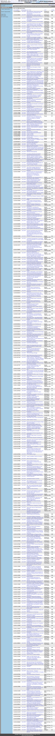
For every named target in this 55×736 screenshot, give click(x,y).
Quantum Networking (31, 143)
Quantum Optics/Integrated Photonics (35, 126)
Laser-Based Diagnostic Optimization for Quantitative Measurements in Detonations (35, 311)
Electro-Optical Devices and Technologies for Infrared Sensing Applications (34, 462)
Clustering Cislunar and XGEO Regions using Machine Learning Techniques (35, 601)
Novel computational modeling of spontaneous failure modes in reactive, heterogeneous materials (35, 408)
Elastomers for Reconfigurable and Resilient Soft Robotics (34, 217)
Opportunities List (5, 7)
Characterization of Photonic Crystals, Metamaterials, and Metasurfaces (35, 700)
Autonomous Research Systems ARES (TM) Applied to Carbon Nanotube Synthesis (35, 194)
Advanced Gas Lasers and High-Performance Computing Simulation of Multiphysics (35, 16)
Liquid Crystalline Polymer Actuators (34, 165)
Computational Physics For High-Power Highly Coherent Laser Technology (35, 24)
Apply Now (3, 14)
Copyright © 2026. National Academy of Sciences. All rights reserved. (27, 734)
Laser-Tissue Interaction (32, 49)
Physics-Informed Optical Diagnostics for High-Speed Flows (35, 416)
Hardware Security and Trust (33, 112)
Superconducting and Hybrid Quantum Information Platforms (35, 114)
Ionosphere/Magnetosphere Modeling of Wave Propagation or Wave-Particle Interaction (35, 532)
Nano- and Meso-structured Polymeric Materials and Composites (35, 145)
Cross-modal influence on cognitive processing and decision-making (34, 95)
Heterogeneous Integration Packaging (35, 505)
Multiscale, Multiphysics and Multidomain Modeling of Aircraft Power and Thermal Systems (35, 363)
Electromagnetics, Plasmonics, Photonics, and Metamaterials (33, 677)
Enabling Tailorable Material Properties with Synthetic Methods (35, 191)
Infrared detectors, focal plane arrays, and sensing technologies (35, 629)
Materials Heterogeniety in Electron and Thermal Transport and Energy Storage (35, 148)
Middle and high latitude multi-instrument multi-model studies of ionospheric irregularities (34, 657)
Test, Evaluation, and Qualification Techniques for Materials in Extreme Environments (34, 315)
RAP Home (3, 15)
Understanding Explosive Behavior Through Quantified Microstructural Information (34, 679)
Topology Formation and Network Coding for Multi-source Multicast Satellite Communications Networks (34, 567)
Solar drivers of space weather (33, 654)
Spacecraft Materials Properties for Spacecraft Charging (34, 529)
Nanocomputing (30, 135)
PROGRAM (23, 10)
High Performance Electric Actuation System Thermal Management (34, 356)
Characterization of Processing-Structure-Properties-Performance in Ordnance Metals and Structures (34, 692)
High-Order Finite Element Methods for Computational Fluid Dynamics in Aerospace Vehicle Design (35, 335)
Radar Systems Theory (32, 419)
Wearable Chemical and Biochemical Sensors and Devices (34, 100)
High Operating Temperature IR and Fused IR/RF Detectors (34, 481)
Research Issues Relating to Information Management (33, 142)
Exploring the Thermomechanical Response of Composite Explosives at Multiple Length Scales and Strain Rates (35, 688)
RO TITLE (29, 10)
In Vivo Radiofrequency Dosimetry (34, 69)
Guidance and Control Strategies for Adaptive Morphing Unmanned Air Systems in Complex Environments (34, 723)
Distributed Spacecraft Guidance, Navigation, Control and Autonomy (34, 597)
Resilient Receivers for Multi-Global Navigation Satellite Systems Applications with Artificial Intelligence (35, 520)
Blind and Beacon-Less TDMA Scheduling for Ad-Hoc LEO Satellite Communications (34, 542)
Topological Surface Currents (33, 478)
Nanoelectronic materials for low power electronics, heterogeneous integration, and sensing (35, 188)
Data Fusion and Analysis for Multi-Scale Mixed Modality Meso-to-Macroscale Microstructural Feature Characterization (34, 247)
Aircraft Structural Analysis (32, 342)
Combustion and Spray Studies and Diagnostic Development (34, 280)
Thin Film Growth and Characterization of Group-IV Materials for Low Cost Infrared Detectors (35, 495)
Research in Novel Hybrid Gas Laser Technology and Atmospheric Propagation (34, 19)
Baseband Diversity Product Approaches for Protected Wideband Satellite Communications (34, 555)
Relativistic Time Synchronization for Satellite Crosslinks (34, 570)
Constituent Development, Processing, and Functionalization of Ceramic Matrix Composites (35, 239)
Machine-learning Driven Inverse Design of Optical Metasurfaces (34, 180)
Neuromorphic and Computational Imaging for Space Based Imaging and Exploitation (35, 626)
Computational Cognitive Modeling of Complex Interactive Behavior (35, 41)
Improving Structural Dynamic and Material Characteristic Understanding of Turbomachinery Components (35, 294)
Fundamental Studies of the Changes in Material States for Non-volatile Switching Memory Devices (35, 221)
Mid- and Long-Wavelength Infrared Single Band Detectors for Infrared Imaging (34, 486)
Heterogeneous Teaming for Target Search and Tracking (34, 728)
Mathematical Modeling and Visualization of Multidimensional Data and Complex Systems (35, 86)
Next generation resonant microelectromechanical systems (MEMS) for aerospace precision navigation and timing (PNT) (34, 511)
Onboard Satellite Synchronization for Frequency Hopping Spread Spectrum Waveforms (35, 573)
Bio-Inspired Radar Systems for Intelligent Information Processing (34, 425)
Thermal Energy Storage (32, 352)
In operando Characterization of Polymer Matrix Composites (33, 219)
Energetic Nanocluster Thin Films (34, 668)
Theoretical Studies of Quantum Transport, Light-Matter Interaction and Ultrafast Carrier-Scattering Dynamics (35, 517)
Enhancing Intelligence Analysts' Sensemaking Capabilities (34, 89)
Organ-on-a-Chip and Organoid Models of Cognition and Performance (35, 48)
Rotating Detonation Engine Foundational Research (33, 304)
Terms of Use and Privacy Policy (27, 735)
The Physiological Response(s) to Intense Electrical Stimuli (34, 52)
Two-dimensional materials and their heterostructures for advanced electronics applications (34, 250)
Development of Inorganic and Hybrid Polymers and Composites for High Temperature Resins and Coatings (35, 242)
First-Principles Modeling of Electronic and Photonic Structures (35, 469)
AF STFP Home (4, 16)
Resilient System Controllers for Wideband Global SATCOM (33, 547)
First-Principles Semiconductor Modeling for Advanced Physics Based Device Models (35, 472)
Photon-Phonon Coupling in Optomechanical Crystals (33, 708)
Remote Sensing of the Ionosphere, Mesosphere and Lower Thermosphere (35, 663)
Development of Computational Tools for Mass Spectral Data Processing (34, 109)
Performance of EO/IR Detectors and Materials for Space (35, 615)
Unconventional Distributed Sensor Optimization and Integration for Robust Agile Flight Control (35, 705)
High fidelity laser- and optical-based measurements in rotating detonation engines (34, 318)
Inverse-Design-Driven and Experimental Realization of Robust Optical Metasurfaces (34, 182)
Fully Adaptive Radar (31, 454)
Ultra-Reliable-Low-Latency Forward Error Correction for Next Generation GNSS (34, 524)
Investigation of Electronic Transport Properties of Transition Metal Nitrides (35, 475)
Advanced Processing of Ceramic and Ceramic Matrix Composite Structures (35, 258)
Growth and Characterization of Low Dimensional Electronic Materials (34, 467)
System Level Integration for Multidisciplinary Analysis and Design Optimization (35, 321)
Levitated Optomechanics (32, 659)
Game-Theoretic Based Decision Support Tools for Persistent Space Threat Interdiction (34, 538)
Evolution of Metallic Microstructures (34, 236)
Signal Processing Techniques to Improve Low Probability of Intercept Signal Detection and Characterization (35, 121)
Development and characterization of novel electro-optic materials (34, 178)
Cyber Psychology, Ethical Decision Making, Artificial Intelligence (34, 124)
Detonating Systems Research (33, 674)
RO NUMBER (16, 10)
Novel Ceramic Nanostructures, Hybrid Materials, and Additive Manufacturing (35, 224)
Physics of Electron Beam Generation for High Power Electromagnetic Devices (35, 35)
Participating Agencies (6, 4)
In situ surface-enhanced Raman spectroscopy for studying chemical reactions (34, 201)
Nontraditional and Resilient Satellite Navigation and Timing (34, 592)
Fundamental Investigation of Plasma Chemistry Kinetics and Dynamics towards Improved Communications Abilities (35, 640)
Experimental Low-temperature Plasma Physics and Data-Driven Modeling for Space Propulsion (35, 405)
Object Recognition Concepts (33, 430)
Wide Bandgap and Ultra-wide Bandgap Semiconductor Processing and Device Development (35, 371)
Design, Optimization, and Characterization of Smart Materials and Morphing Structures (35, 338)
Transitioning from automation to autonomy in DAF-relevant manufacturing (34, 277)
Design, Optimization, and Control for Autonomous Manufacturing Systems (35, 272)
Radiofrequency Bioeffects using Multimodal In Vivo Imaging (34, 77)
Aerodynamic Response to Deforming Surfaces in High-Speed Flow (35, 413)
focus (53, 4)
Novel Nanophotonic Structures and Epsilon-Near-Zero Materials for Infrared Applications (34, 498)
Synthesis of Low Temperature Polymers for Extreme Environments (34, 214)
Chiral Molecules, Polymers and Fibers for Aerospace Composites (35, 260)
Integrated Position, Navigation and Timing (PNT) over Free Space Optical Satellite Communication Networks (35, 549)
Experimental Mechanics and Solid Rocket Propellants (34, 389)
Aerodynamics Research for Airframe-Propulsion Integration (35, 341)
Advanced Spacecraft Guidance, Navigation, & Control (34, 527)
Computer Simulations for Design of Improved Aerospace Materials (34, 186)
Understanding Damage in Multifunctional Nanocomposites (33, 227)
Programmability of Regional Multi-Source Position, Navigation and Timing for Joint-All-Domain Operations (35, 535)
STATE (52, 10)
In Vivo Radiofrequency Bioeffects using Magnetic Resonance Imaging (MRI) (35, 72)
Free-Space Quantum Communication (35, 21)
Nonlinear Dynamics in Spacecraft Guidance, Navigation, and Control (34, 558)
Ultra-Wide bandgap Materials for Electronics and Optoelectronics (34, 168)
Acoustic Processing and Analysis (34, 132)
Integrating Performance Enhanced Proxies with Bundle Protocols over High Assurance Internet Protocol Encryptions (34, 563)
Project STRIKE (30, 133)
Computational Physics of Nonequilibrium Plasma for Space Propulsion (34, 391)
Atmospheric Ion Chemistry (32, 612)
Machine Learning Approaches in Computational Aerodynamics (34, 349)
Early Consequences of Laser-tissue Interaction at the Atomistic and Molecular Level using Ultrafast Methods (34, 64)
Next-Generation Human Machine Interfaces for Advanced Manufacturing (35, 274)
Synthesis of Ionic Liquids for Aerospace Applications (33, 397)
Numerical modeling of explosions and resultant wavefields (35, 617)
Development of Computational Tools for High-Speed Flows (34, 383)
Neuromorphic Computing (32, 131)
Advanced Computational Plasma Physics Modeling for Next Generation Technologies (35, 31)
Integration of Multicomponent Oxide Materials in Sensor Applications (34, 427)
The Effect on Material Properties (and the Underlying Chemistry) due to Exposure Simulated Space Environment (35, 645)
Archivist (28, 666)
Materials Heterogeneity (32, 151)
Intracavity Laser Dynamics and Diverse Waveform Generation (35, 440)
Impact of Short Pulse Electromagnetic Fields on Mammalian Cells (35, 54)
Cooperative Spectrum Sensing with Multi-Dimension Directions (34, 552)
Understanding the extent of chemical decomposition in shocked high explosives (35, 695)
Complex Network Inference (33, 138)
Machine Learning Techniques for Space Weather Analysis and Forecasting (34, 607)
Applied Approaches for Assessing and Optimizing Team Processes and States (35, 83)
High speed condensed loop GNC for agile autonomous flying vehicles (35, 715)
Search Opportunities (6, 9)
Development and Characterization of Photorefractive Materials (35, 163)
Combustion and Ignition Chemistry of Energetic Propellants (35, 395)
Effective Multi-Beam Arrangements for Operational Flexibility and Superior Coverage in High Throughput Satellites (35, 582)
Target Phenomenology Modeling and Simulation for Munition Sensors (35, 703)
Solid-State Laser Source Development (35, 417)
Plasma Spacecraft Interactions (33, 514)
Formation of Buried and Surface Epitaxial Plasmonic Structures (34, 154)
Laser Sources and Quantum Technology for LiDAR (33, 717)
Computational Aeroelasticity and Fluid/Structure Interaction (34, 327)
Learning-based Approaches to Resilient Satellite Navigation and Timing (34, 578)
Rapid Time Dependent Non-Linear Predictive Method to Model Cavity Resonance (34, 346)
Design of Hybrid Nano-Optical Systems (35, 709)
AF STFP (3, 5)
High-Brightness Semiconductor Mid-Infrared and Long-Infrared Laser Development (34, 12)
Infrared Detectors (30, 476)
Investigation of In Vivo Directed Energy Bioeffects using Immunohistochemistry (35, 81)
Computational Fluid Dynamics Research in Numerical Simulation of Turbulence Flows (34, 329)
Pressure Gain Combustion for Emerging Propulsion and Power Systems (34, 288)
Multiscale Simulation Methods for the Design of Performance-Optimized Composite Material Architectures (35, 263)
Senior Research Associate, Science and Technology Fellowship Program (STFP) (34, 731)
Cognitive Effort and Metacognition (34, 42)
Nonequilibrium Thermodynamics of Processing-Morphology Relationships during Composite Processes (35, 266)
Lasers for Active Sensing (32, 488)
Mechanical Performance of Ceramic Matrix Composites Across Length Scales (34, 269)
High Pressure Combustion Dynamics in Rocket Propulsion (35, 402)
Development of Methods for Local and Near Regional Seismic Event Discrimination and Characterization (35, 634)
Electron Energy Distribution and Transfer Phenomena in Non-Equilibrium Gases (34, 366)
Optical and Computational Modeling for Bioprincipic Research (35, 713)
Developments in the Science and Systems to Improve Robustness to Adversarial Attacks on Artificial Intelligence (34, 118)
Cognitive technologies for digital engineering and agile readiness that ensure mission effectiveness (34, 38)
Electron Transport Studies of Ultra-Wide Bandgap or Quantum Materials (35, 157)
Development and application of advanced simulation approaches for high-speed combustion (34, 386)
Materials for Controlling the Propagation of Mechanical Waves (34, 208)
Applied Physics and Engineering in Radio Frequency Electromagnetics (34, 74)
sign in (50, 4)
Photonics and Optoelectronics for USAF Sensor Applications (34, 442)
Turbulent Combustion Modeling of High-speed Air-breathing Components (35, 381)
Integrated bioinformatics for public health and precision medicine (34, 111)
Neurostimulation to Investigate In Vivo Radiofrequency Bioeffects (35, 79)
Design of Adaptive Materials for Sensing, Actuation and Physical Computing (33, 205)
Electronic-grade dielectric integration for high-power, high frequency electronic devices (35, 492)
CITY (45, 10)
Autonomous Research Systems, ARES (35, 196)
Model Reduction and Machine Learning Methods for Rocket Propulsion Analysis (33, 399)
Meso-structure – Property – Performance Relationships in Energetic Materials (35, 672)
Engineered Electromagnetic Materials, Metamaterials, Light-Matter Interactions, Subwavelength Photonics (35, 719)
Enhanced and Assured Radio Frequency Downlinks (33, 560)
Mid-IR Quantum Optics (32, 458)
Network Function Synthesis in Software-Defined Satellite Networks (34, 588)
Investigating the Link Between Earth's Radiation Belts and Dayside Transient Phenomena (35, 604)
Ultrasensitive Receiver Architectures (34, 437)
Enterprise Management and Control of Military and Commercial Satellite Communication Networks (35, 585)
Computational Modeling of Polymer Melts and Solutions (34, 212)
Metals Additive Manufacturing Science (35, 228)
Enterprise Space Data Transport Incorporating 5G (34, 590)
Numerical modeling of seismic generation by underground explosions (35, 650)
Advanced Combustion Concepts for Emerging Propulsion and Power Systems (34, 285)
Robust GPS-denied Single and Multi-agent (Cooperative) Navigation (35, 726)
